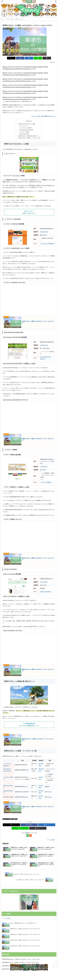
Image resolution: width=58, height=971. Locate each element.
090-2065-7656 (44, 232)
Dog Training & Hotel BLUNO (26, 130)
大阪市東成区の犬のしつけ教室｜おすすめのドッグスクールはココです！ (20, 962)
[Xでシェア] (11, 58)
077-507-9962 (43, 582)
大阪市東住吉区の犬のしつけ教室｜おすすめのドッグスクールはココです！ (21, 959)
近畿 (16, 819)
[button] (47, 58)
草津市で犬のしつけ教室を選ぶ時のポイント (29, 136)
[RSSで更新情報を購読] (30, 835)
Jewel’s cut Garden (24, 134)
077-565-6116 (43, 466)
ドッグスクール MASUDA (26, 128)
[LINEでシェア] (38, 58)
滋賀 (12, 819)
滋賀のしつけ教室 (6, 819)
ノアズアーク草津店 (24, 132)
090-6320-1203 (44, 345)
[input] (29, 918)
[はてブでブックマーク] (29, 58)
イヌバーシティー (24, 125)
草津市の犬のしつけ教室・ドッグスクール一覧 (29, 138)
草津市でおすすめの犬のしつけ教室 (27, 123)
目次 (27, 121)
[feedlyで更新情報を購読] (27, 835)
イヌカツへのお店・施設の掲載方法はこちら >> (43, 116)
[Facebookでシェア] (20, 58)
